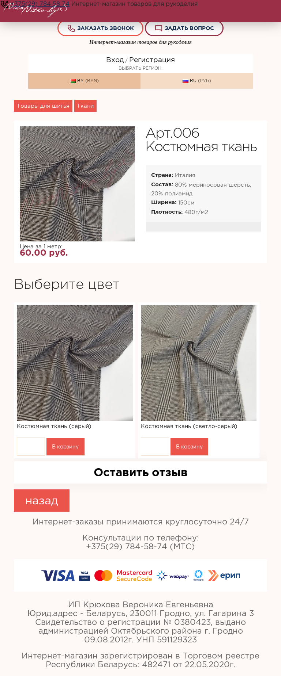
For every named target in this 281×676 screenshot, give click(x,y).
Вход (115, 60)
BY (84, 81)
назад (41, 500)
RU (197, 81)
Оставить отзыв (141, 472)
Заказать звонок (100, 28)
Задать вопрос (184, 28)
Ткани (85, 106)
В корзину (65, 447)
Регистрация (152, 60)
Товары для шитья (43, 106)
